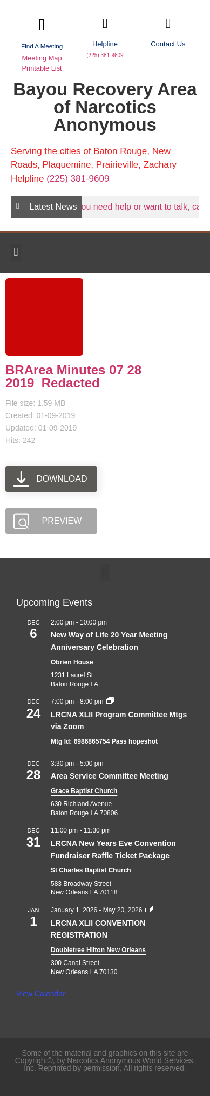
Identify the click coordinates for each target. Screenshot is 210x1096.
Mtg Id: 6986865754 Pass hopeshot (104, 741)
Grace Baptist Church (84, 791)
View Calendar (40, 993)
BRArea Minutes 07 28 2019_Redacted (73, 376)
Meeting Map (42, 58)
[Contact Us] (168, 23)
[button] (16, 252)
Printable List (42, 68)
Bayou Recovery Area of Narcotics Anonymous (105, 107)
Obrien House (72, 662)
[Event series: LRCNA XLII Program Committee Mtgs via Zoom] (110, 701)
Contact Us (168, 44)
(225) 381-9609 (104, 55)
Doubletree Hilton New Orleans (98, 950)
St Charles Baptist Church (91, 870)
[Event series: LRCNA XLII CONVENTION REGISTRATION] (149, 910)
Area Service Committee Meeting (109, 776)
